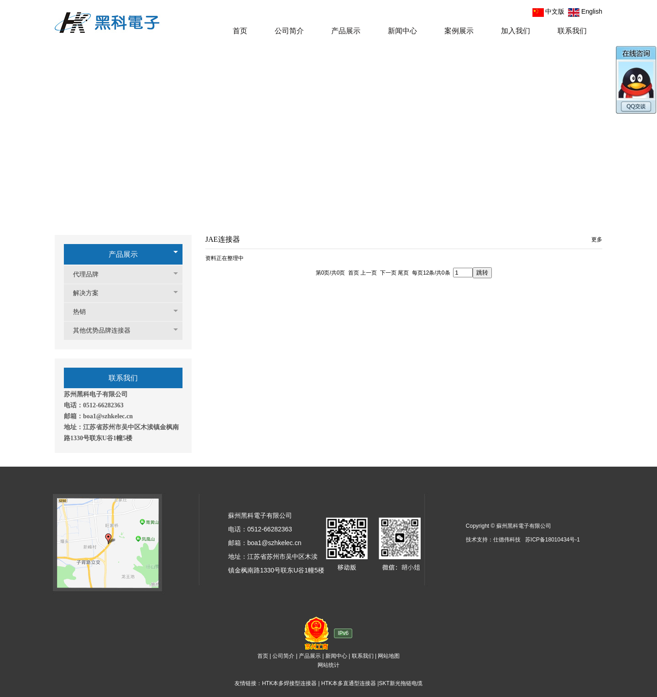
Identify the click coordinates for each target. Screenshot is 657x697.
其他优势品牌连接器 (106, 330)
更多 (596, 239)
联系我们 (363, 656)
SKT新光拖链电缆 (400, 683)
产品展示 (123, 254)
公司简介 (283, 656)
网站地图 (389, 656)
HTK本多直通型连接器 (348, 683)
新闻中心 (336, 656)
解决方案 (90, 293)
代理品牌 (90, 274)
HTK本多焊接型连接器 (289, 683)
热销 (84, 311)
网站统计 (328, 665)
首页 (262, 656)
